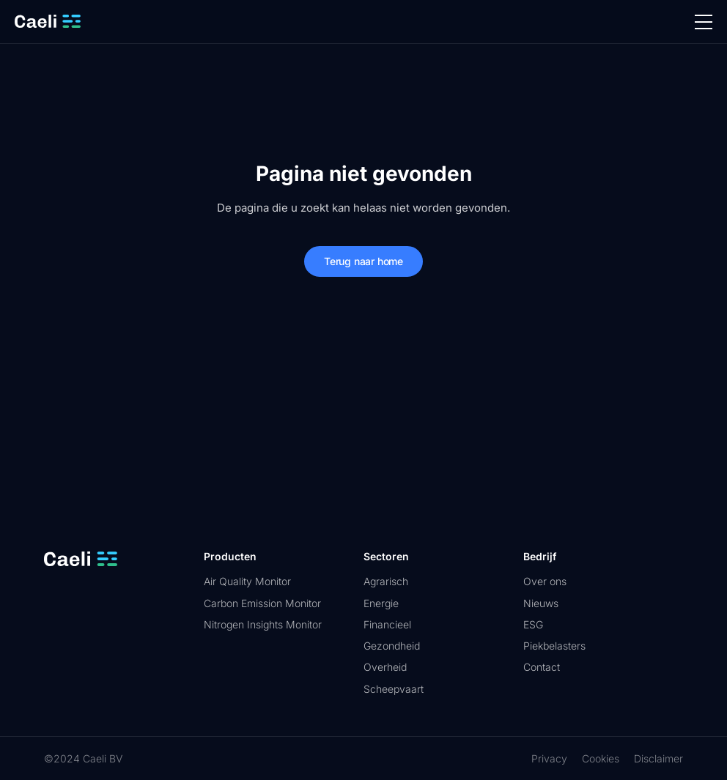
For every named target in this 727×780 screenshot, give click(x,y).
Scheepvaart (394, 689)
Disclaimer (658, 758)
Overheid (385, 667)
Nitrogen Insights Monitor (263, 624)
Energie (381, 603)
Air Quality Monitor (247, 581)
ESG (533, 624)
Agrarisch (386, 581)
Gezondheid (392, 645)
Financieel (387, 624)
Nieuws (540, 603)
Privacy (549, 758)
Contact (541, 667)
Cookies (600, 758)
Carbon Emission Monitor (262, 603)
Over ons (545, 581)
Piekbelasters (554, 645)
